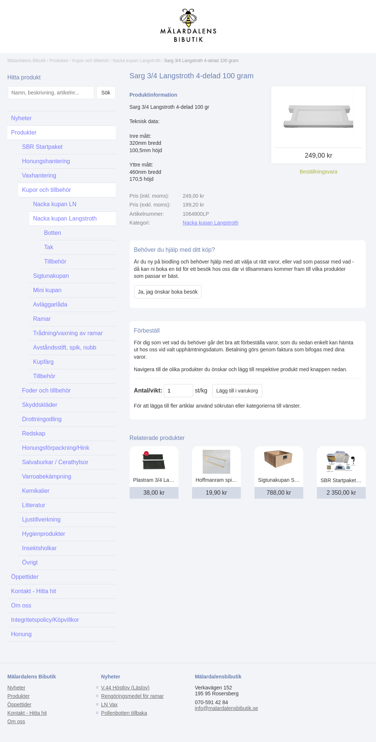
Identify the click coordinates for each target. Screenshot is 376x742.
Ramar (42, 319)
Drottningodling (42, 419)
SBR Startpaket (42, 147)
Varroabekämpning (46, 476)
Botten (52, 233)
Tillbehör (55, 261)
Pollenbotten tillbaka (124, 713)
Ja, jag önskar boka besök (168, 292)
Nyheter (21, 118)
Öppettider (25, 577)
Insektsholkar (39, 548)
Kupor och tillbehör (90, 60)
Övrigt (30, 562)
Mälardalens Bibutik (26, 60)
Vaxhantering (39, 175)
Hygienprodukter (43, 534)
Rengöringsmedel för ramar (132, 696)
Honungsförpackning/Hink (55, 448)
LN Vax (109, 704)
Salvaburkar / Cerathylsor (55, 462)
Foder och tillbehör (46, 390)
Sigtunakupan (51, 276)
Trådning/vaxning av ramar (68, 333)
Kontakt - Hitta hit (33, 591)
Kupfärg (43, 362)
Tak (48, 247)
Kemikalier (36, 491)
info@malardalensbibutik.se (226, 708)
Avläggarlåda (50, 304)
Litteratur (33, 505)
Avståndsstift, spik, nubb (64, 347)
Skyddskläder (39, 405)
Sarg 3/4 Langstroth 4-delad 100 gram (201, 60)
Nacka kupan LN (54, 204)
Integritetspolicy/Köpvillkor (45, 620)
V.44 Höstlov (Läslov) (125, 688)
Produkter (59, 60)
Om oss (21, 605)
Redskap (33, 433)
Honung (21, 634)
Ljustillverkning (41, 519)
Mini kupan (47, 290)
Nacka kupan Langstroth (136, 60)
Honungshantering (46, 161)
